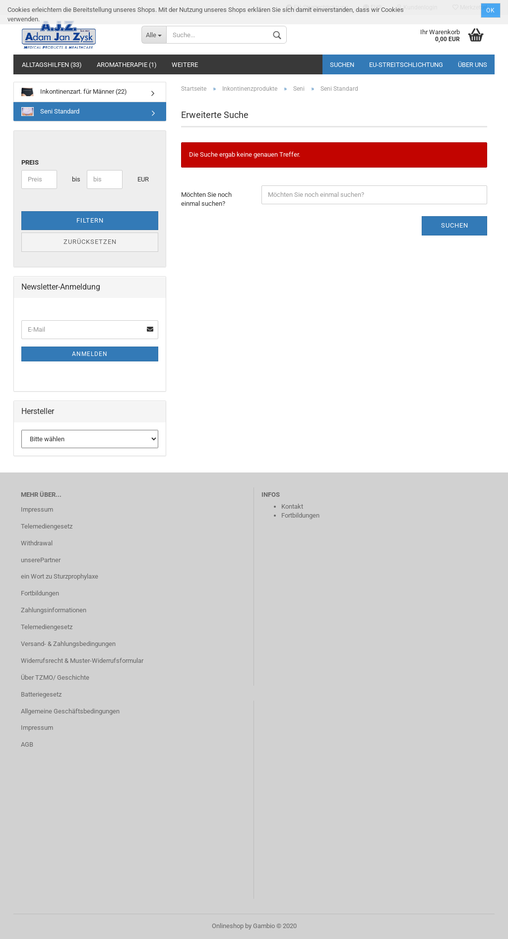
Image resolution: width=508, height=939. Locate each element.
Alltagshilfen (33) (52, 64)
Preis (30, 162)
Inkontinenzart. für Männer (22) (74, 92)
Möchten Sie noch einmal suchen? (206, 199)
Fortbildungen (40, 593)
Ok (490, 10)
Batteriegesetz (41, 694)
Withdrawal (37, 543)
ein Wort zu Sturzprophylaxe (59, 576)
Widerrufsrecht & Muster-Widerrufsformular (82, 660)
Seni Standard (50, 111)
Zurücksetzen (90, 241)
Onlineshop (228, 926)
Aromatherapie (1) (127, 64)
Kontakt (292, 506)
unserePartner (41, 560)
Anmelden (90, 354)
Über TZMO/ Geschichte (55, 677)
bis (75, 179)
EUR (141, 179)
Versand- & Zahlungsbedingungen (68, 643)
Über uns (472, 64)
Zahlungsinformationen (53, 610)
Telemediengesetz (46, 526)
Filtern (90, 220)
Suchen (342, 64)
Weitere (185, 64)
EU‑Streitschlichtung (406, 64)
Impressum (37, 509)
